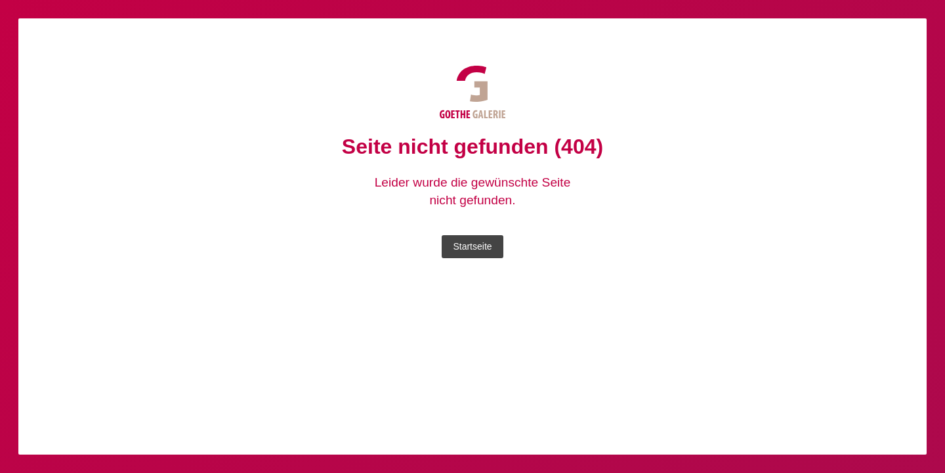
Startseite (472, 246)
